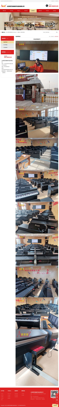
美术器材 (9, 396)
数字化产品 (9, 393)
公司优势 (2, 398)
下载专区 (47, 10)
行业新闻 (23, 395)
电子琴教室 (16, 395)
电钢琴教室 (16, 393)
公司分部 (2, 395)
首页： (50, 36)
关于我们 (11, 10)
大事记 (2, 399)
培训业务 (26, 10)
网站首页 (4, 10)
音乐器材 (9, 395)
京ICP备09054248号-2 (22, 405)
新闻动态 (40, 10)
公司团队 (2, 396)
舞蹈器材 (9, 398)
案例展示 (33, 10)
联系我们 (54, 10)
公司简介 (2, 393)
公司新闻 (23, 393)
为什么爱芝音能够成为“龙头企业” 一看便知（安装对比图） (15, 32)
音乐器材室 (16, 396)
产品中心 (18, 10)
